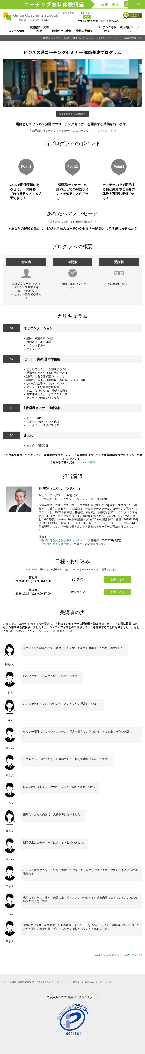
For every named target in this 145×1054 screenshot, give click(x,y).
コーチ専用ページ (75, 982)
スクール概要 (10, 982)
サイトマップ (105, 982)
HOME (46, 38)
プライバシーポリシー (54, 982)
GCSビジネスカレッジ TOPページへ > (118, 954)
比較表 (91, 462)
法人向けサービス (129, 29)
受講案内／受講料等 (39, 29)
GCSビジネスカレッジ (82, 38)
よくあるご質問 (65, 13)
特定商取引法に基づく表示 (30, 982)
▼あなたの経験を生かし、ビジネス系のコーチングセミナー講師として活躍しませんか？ (72, 228)
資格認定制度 (84, 30)
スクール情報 (16, 30)
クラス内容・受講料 (60, 38)
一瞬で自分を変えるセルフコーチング (62, 540)
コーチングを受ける (107, 29)
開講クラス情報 (61, 30)
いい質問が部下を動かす (54, 543)
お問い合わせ (85, 13)
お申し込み (117, 579)
